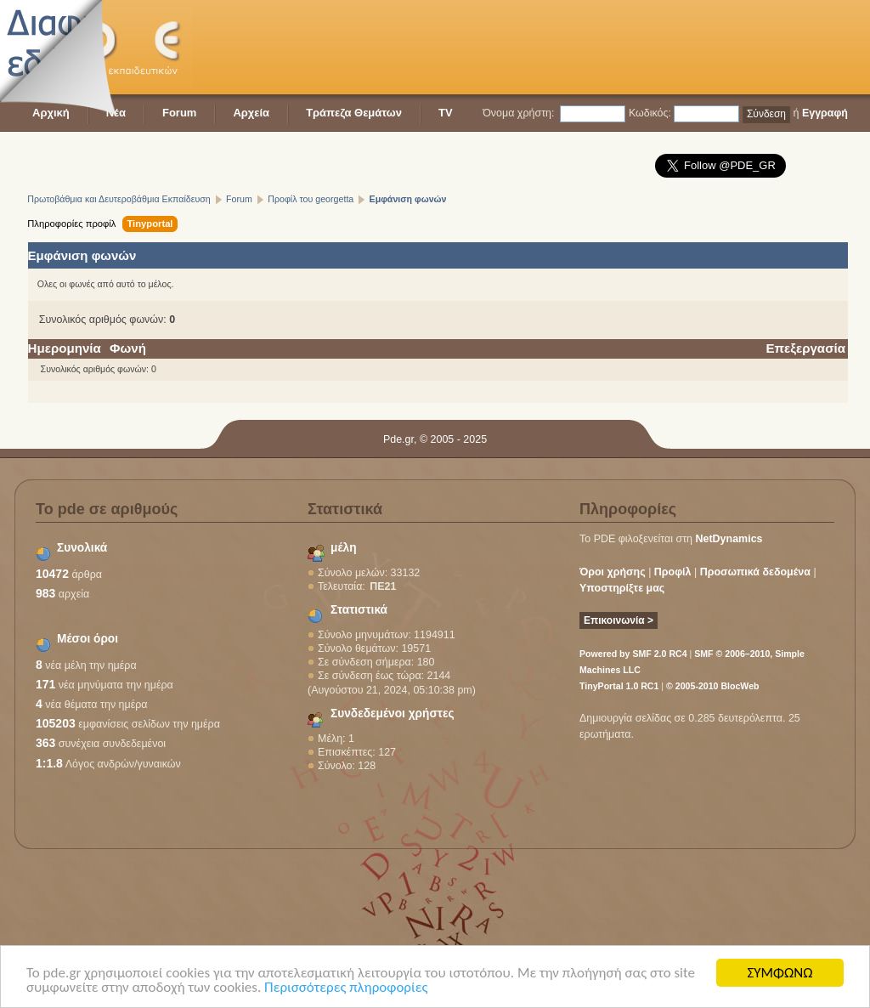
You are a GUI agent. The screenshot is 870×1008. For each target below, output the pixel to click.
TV (445, 112)
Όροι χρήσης (612, 572)
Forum (179, 112)
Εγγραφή (825, 113)
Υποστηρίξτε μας (621, 588)
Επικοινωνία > (618, 620)
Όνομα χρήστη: (518, 113)
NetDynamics (729, 539)
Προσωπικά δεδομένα (755, 572)
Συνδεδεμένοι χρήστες (392, 713)
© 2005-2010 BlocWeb (712, 686)
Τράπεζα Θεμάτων (354, 112)
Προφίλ (673, 572)
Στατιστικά (358, 609)
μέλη (343, 547)
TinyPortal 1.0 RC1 (618, 686)
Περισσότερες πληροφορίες (345, 988)
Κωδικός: (650, 113)
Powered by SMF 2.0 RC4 (633, 653)
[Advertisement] (538, 46)
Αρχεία (251, 112)
